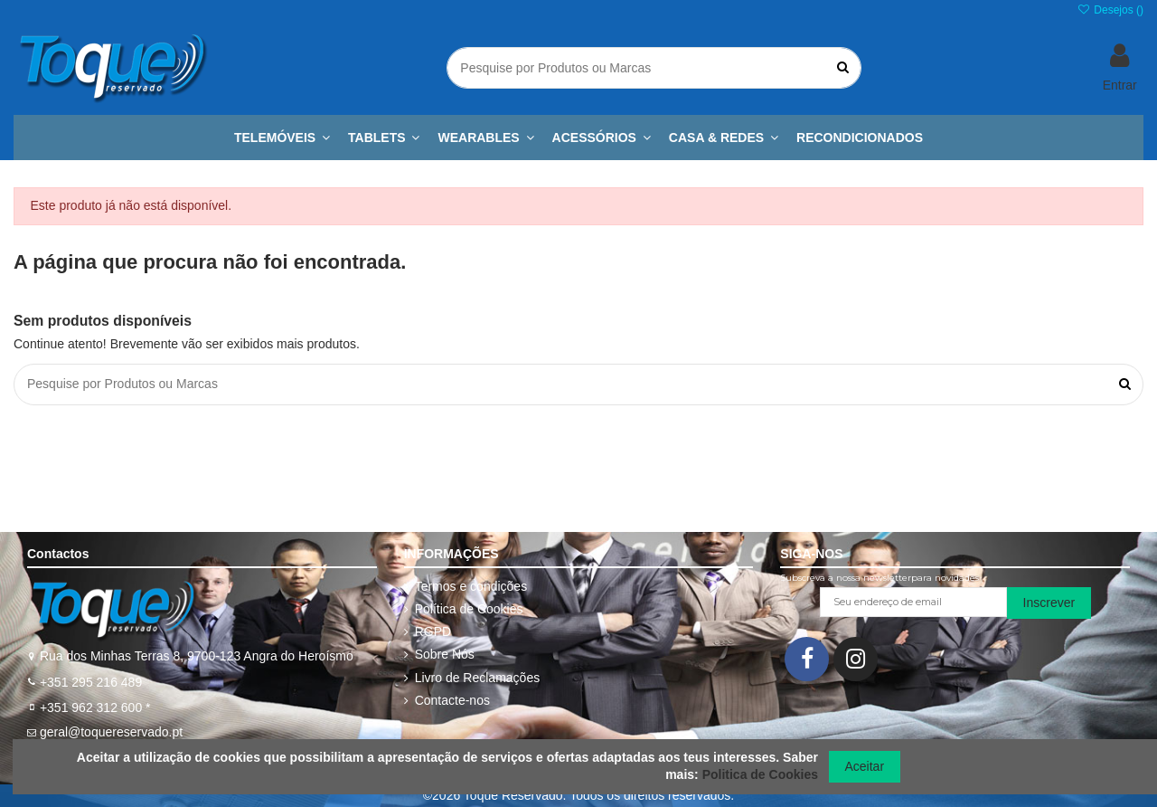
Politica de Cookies (760, 774)
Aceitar (865, 766)
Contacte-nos (452, 700)
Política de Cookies (469, 609)
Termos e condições (471, 586)
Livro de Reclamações (478, 677)
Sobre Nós (445, 654)
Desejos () (1110, 10)
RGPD (433, 631)
